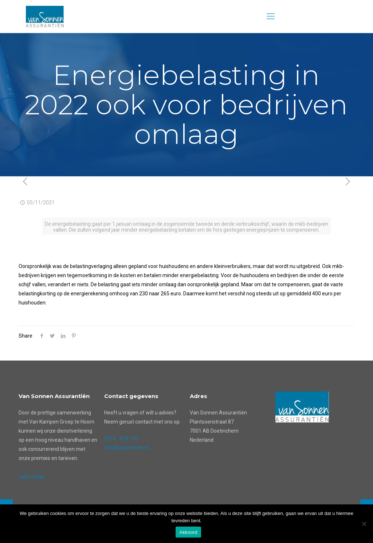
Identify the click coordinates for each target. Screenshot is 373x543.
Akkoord (188, 532)
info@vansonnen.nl (126, 447)
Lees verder (32, 477)
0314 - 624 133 (121, 438)
